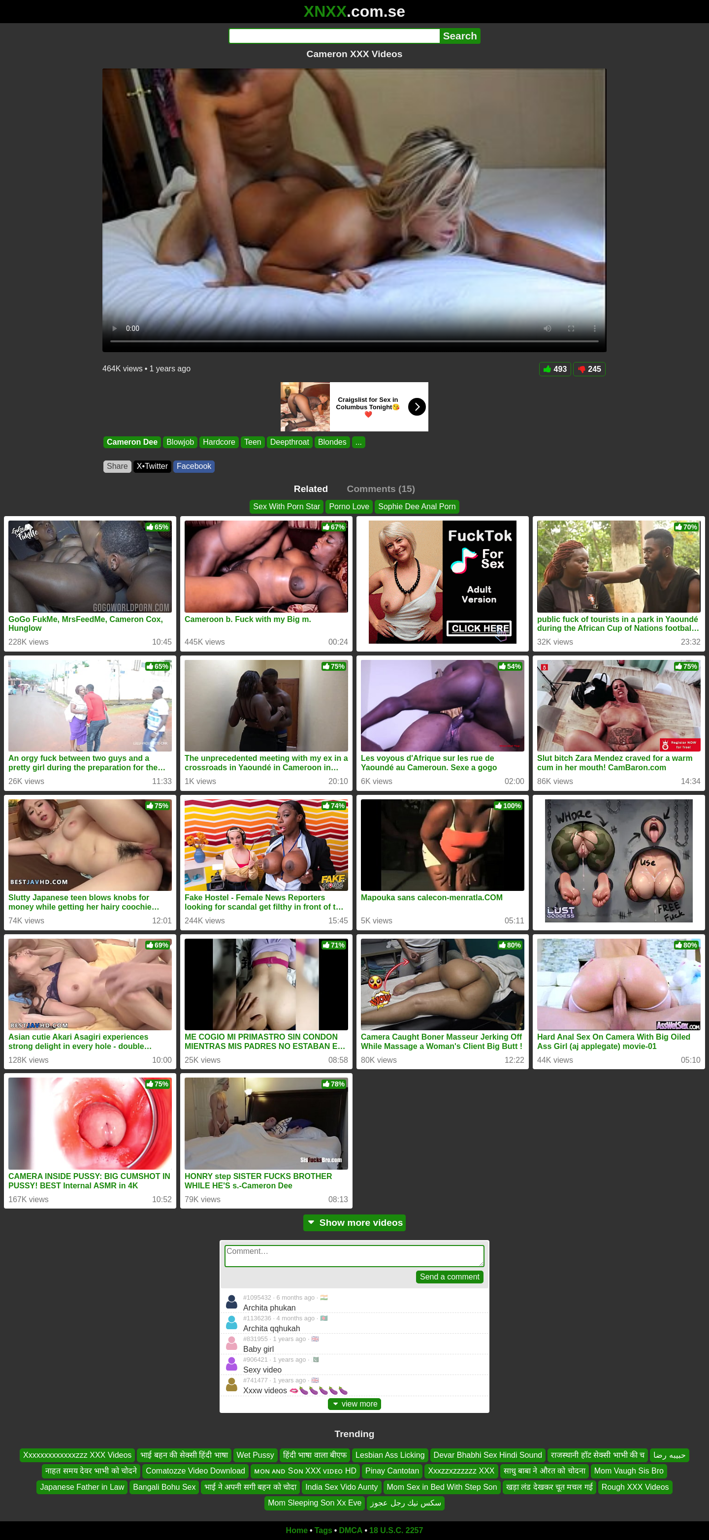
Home (297, 1530)
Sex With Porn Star (286, 506)
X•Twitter (152, 466)
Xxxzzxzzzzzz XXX (461, 1471)
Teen (252, 442)
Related (311, 489)
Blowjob (180, 442)
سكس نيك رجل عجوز (405, 1503)
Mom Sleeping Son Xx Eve (314, 1503)
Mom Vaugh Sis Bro (629, 1471)
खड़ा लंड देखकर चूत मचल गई (549, 1487)
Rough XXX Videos (635, 1487)
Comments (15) (381, 489)
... (358, 442)
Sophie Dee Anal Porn (416, 506)
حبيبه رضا (669, 1455)
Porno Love (349, 506)
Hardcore (219, 442)
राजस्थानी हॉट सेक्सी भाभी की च (598, 1455)
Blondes (332, 442)
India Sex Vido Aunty (341, 1487)
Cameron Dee (132, 442)
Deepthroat (289, 442)
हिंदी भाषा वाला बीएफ (315, 1455)
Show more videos (354, 1222)
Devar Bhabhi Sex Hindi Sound (488, 1455)
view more (354, 1404)
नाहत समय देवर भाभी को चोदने (91, 1471)
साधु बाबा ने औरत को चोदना (544, 1471)
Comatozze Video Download (195, 1471)
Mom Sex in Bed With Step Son (442, 1487)
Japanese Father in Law (82, 1487)
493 (555, 369)
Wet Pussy (255, 1455)
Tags (323, 1530)
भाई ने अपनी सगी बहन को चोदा (250, 1487)
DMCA (350, 1530)
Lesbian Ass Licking (390, 1455)
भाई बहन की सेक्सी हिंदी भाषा (183, 1455)
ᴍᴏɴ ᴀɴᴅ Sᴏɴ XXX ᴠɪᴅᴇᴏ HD (305, 1471)
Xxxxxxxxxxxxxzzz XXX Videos (77, 1455)
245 (589, 369)
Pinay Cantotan (392, 1471)
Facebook (194, 466)
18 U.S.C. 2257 (396, 1530)
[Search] (334, 36)
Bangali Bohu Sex (164, 1487)
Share (117, 466)
